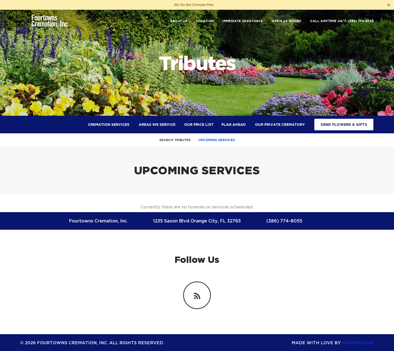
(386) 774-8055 (361, 21)
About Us (178, 21)
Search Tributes (175, 140)
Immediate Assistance (242, 21)
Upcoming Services (216, 140)
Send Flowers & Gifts (344, 125)
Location (205, 21)
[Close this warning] (388, 5)
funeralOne (358, 342)
